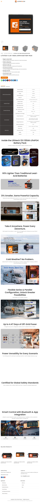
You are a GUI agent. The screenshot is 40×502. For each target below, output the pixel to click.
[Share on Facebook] (4, 80)
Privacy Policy (23, 500)
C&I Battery (4, 482)
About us (23, 482)
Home (2, 53)
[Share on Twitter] (5, 80)
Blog (22, 487)
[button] (1, 1)
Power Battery (4, 489)
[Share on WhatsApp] (2, 80)
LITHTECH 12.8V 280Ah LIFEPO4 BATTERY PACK (32, 462)
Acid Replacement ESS (8, 53)
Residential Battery (5, 487)
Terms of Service (28, 500)
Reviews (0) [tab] (8, 86)
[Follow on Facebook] (1, 477)
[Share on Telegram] (17, 80)
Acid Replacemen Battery (6, 491)
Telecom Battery (4, 493)
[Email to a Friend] (7, 80)
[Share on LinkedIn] (13, 80)
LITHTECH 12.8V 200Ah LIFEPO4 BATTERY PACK (19, 462)
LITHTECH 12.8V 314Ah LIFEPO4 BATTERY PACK (6, 462)
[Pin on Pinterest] (9, 80)
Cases (23, 485)
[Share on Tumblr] (15, 80)
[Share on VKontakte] (11, 80)
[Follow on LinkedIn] (3, 477)
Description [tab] (3, 86)
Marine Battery (4, 485)
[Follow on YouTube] (4, 477)
